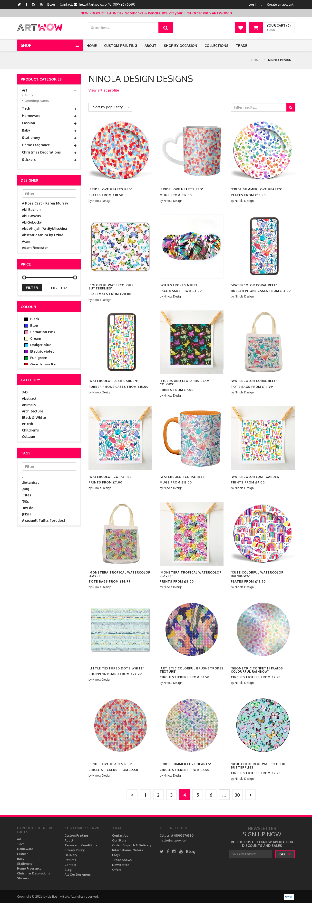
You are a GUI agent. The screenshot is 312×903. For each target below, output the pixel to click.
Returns (70, 860)
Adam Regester (35, 248)
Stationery (49, 138)
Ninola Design (101, 201)
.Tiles (26, 495)
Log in (253, 4)
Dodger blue (37, 345)
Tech (49, 108)
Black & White (34, 417)
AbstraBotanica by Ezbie (42, 235)
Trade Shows (122, 860)
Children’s (30, 430)
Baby (49, 130)
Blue (31, 325)
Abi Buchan (31, 209)
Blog (51, 4)
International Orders (127, 850)
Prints (27, 95)
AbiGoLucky (32, 222)
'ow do (27, 508)
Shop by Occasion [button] (180, 45)
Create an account (280, 4)
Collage (28, 436)
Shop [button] (26, 45)
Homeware (49, 116)
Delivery (71, 855)
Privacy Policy (75, 850)
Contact (70, 865)
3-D (25, 392)
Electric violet (39, 351)
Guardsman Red (41, 364)
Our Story (119, 840)
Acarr (26, 241)
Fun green (35, 358)
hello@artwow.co (93, 4)
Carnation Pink (39, 332)
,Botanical (30, 482)
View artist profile (103, 90)
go (285, 854)
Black (31, 319)
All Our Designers (78, 874)
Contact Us (120, 835)
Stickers (49, 160)
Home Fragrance (49, 145)
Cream (32, 338)
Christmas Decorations (49, 152)
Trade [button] (241, 45)
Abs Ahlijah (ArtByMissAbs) (44, 228)
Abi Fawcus (31, 216)
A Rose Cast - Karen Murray (45, 203)
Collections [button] (216, 45)
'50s (25, 501)
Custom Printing (120, 45)
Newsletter (120, 865)
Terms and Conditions (81, 845)
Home (92, 45)
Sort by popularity (108, 107)
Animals (29, 405)
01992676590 (124, 4)
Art (49, 90)
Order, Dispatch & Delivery (131, 845)
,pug (25, 489)
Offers (116, 870)
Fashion (49, 123)
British (27, 424)
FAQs (116, 855)
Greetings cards (35, 100)
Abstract (29, 398)
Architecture (32, 411)
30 (237, 795)
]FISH (26, 514)
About (150, 45)
